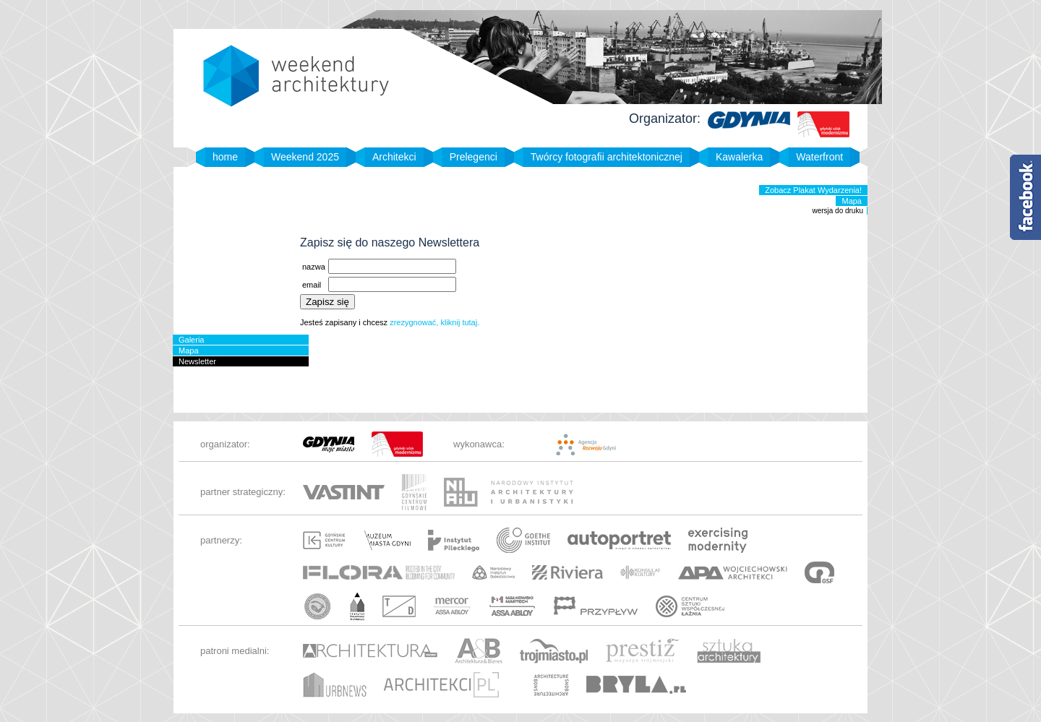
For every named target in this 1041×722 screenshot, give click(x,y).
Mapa (851, 201)
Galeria (191, 339)
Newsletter (197, 361)
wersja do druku (837, 211)
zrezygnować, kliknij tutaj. (434, 322)
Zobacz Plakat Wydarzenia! (813, 190)
